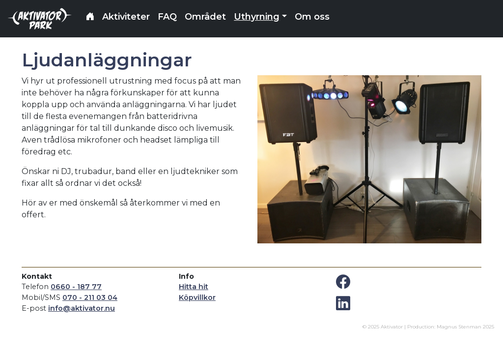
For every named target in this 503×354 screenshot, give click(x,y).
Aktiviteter (126, 16)
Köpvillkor (197, 297)
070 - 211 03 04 (89, 297)
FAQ (167, 16)
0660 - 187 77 (76, 286)
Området (205, 16)
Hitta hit (193, 286)
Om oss (312, 16)
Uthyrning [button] (256, 16)
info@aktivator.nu (81, 308)
